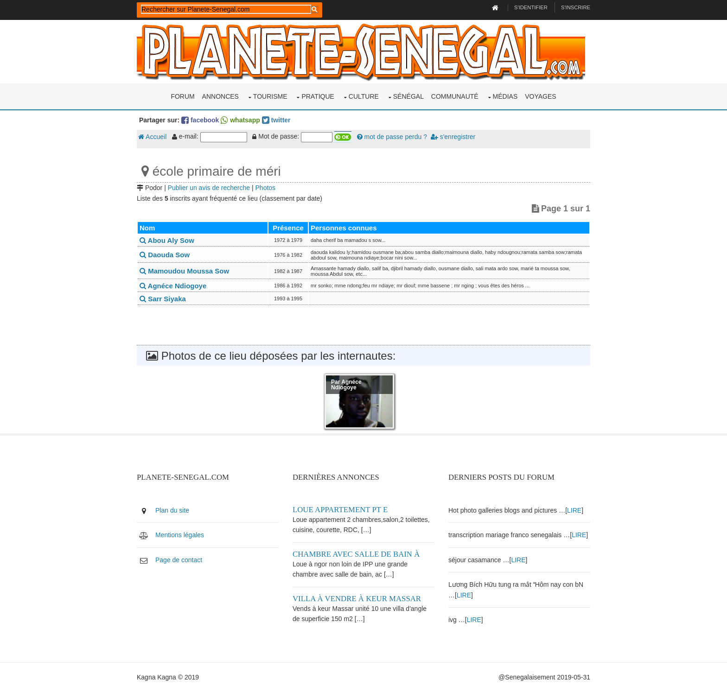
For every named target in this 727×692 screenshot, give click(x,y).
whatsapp (240, 120)
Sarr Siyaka (163, 299)
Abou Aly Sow (167, 240)
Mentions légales (179, 535)
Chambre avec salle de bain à (356, 554)
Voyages (540, 96)
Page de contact (178, 560)
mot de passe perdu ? (392, 136)
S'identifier (531, 7)
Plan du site (172, 510)
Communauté (454, 96)
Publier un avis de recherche (209, 187)
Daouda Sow (165, 255)
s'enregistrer (453, 136)
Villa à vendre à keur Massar (357, 598)
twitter (276, 120)
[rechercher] (226, 9)
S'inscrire (575, 7)
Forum (182, 96)
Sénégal (408, 96)
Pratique (317, 96)
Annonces (220, 96)
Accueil (152, 136)
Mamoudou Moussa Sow (184, 271)
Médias (505, 96)
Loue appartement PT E (340, 509)
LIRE (574, 510)
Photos (265, 187)
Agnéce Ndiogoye (173, 286)
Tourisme (270, 96)
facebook (200, 120)
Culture (364, 96)
